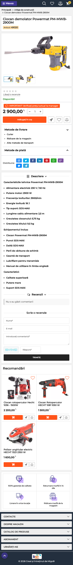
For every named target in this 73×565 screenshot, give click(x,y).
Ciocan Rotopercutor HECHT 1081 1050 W (53, 405)
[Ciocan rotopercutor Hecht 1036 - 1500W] (19, 388)
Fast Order (51, 119)
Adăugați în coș (24, 119)
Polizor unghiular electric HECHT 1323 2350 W (19, 452)
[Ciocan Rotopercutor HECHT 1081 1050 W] (53, 388)
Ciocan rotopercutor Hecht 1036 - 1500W (19, 405)
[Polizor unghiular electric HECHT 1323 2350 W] (19, 435)
